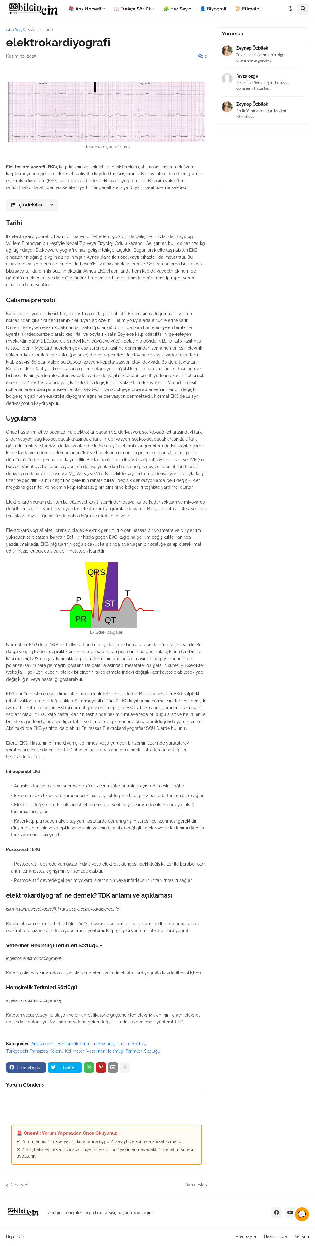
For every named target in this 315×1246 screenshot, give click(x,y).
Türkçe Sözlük (131, 1043)
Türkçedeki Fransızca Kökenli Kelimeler (45, 1051)
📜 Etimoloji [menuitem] (248, 9)
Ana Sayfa (16, 29)
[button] (290, 9)
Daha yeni (19, 1184)
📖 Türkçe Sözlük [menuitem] (132, 9)
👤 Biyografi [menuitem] (213, 9)
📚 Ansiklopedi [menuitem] (84, 9)
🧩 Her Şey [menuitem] (175, 9)
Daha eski (194, 1184)
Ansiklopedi (42, 29)
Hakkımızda (275, 1236)
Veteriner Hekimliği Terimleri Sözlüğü (123, 1051)
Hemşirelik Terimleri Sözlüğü (85, 1043)
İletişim (302, 1236)
